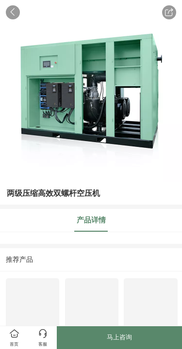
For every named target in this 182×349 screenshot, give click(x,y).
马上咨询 (119, 337)
